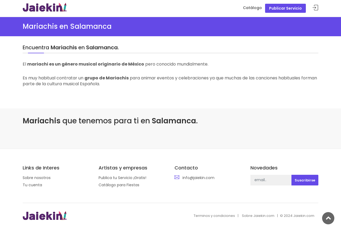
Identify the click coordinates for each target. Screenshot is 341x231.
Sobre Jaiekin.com (258, 215)
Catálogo (252, 7)
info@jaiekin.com (198, 177)
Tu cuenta (32, 185)
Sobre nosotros (37, 177)
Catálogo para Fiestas (119, 185)
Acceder (315, 8)
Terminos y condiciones (214, 215)
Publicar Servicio (285, 8)
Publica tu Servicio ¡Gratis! (122, 177)
